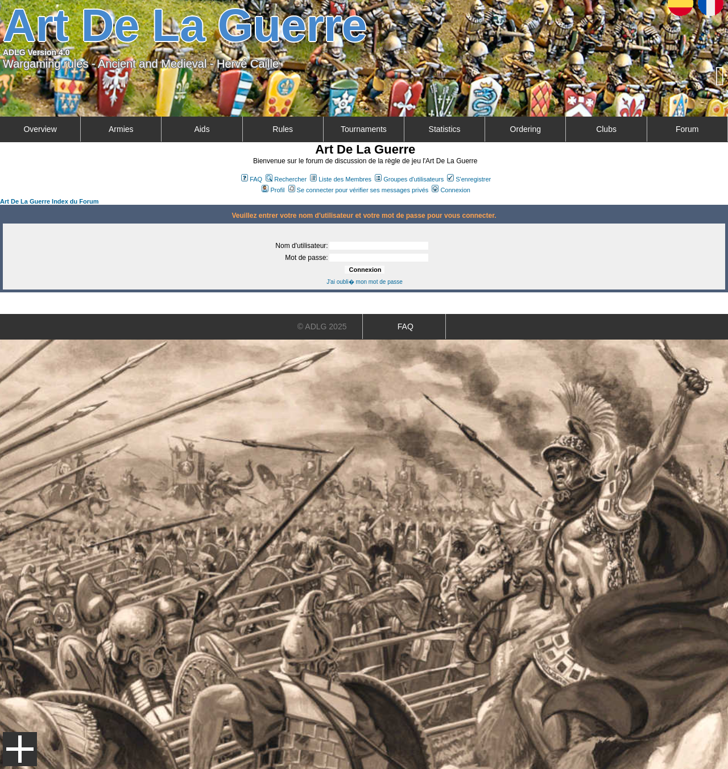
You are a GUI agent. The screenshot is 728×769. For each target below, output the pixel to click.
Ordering (525, 129)
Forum (687, 129)
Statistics (445, 129)
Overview (39, 129)
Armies (121, 129)
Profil (273, 190)
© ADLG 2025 (322, 326)
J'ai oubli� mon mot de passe (364, 282)
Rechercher (286, 179)
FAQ (251, 179)
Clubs (606, 129)
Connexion (451, 190)
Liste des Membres (340, 179)
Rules (282, 129)
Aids (201, 129)
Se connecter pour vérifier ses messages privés (358, 190)
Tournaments (364, 129)
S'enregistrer (469, 179)
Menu (20, 749)
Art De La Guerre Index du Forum (49, 201)
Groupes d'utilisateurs (409, 179)
